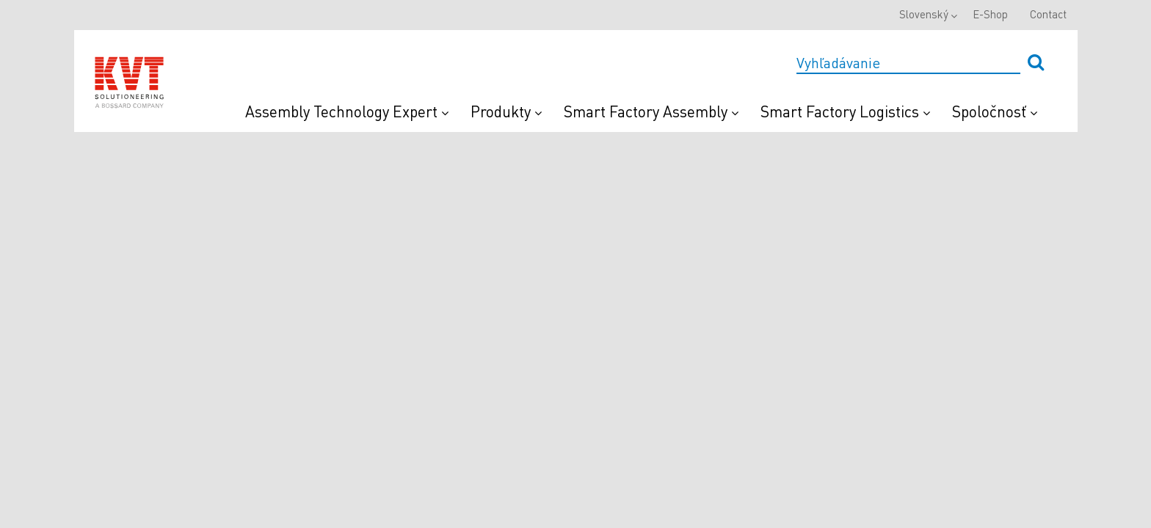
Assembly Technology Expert (347, 111)
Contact (1048, 14)
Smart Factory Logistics (845, 111)
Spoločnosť (994, 111)
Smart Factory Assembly (651, 111)
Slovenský (923, 14)
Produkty (506, 111)
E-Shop (990, 14)
